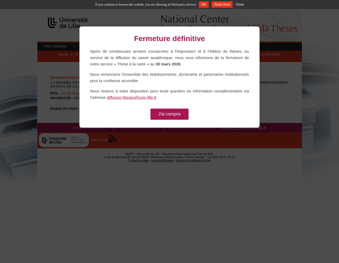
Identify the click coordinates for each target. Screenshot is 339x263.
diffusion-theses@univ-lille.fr (132, 97)
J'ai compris (169, 114)
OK (204, 4)
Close (240, 4)
